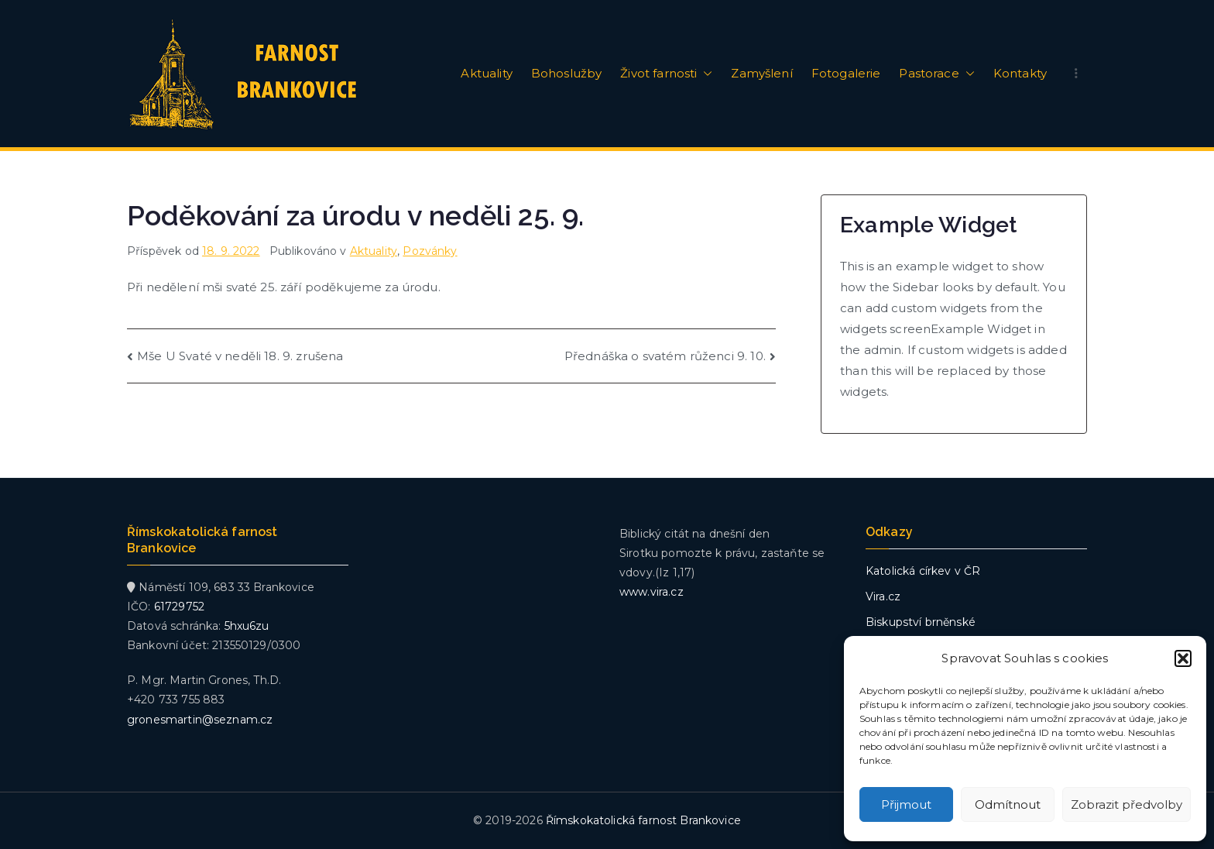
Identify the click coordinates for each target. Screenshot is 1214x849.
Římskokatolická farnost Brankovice (643, 820)
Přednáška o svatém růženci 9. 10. (665, 356)
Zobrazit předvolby (1126, 804)
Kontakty (1020, 73)
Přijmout (906, 804)
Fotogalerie (846, 73)
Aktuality (486, 73)
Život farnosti (666, 73)
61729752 (179, 607)
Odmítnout (1008, 804)
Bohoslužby (566, 73)
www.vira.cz (651, 592)
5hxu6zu (247, 626)
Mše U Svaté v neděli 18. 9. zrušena (240, 356)
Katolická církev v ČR (923, 571)
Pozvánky (430, 251)
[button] (1183, 658)
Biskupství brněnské (921, 622)
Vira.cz (883, 596)
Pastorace (936, 73)
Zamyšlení (761, 73)
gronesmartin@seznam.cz (200, 720)
